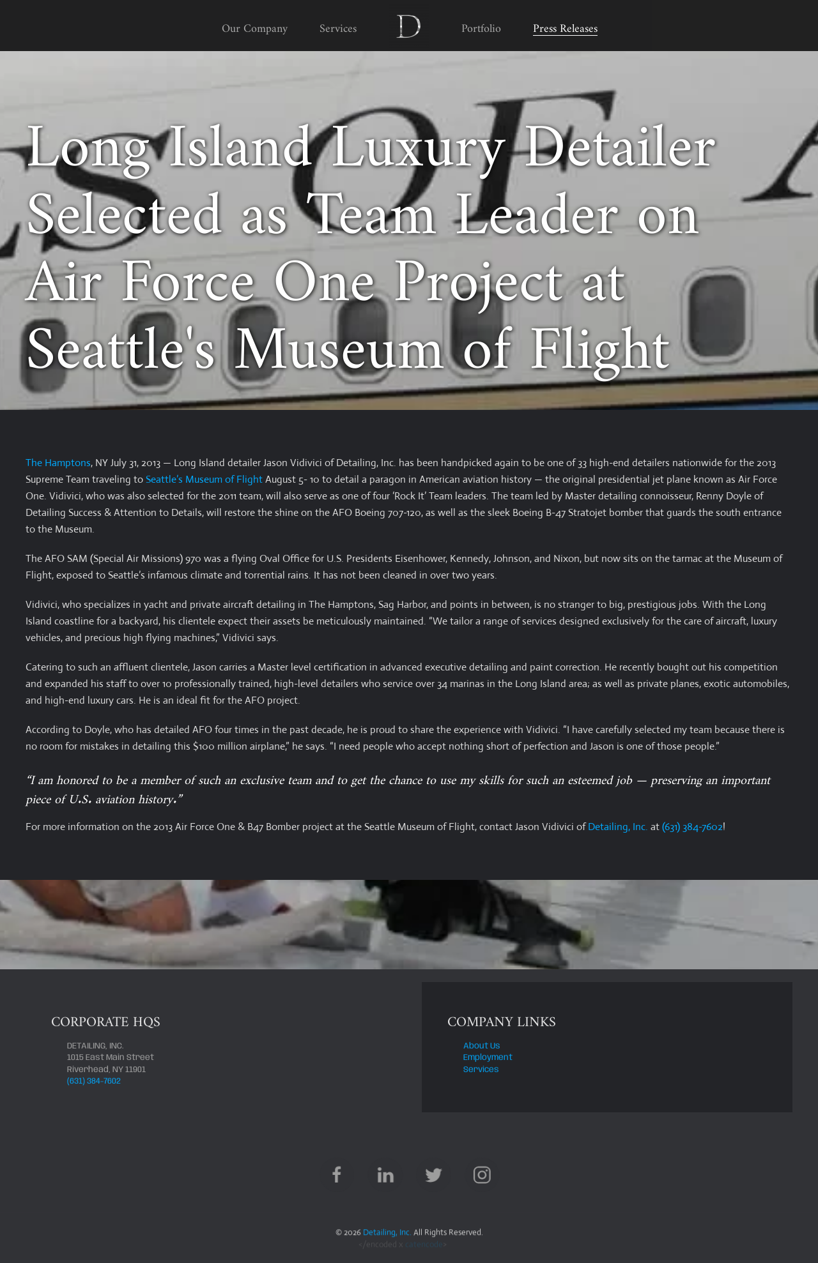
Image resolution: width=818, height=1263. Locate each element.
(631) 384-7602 (692, 826)
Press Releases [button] (565, 25)
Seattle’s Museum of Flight (204, 479)
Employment (488, 1059)
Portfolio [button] (481, 25)
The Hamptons (58, 462)
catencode (424, 1246)
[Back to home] (409, 25)
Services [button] (338, 25)
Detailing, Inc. (618, 826)
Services (481, 1070)
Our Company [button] (255, 25)
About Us (481, 1047)
